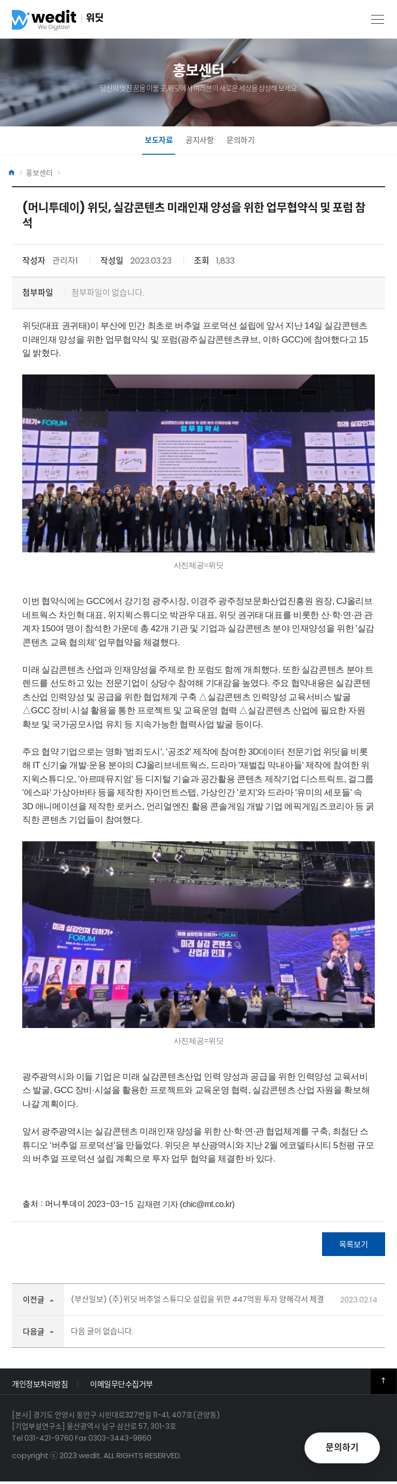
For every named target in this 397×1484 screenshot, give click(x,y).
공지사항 (199, 140)
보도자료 (159, 140)
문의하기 (240, 140)
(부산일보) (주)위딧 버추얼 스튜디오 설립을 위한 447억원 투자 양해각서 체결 (197, 1301)
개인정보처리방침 (40, 1386)
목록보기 (353, 1245)
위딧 (76, 23)
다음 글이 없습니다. (102, 1333)
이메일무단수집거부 (121, 1386)
